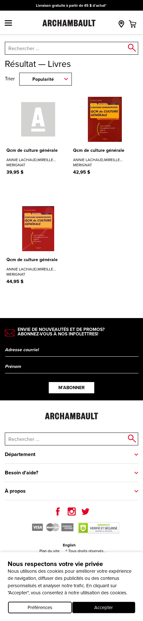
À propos (15, 491)
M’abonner (71, 387)
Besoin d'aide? (21, 472)
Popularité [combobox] (43, 79)
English (69, 545)
